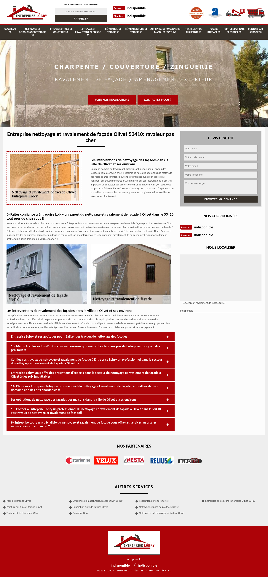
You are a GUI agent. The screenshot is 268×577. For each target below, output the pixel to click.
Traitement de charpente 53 (193, 30)
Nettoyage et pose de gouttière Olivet (158, 507)
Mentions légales (158, 570)
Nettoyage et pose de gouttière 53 (60, 30)
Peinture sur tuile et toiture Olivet (24, 507)
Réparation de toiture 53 (113, 30)
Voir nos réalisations (112, 100)
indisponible (136, 8)
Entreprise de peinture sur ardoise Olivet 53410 (230, 500)
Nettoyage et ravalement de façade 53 (88, 32)
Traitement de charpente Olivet (23, 513)
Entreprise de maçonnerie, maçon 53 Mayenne (165, 30)
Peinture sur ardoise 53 (255, 30)
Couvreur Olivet (81, 513)
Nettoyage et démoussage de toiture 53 (32, 32)
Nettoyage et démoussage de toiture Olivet (161, 513)
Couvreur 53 (10, 30)
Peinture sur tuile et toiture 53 (234, 30)
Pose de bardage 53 (214, 30)
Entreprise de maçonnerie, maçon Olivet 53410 (97, 500)
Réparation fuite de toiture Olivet (90, 507)
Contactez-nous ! (157, 100)
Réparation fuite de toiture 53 (136, 30)
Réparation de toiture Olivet (153, 500)
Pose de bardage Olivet (19, 500)
